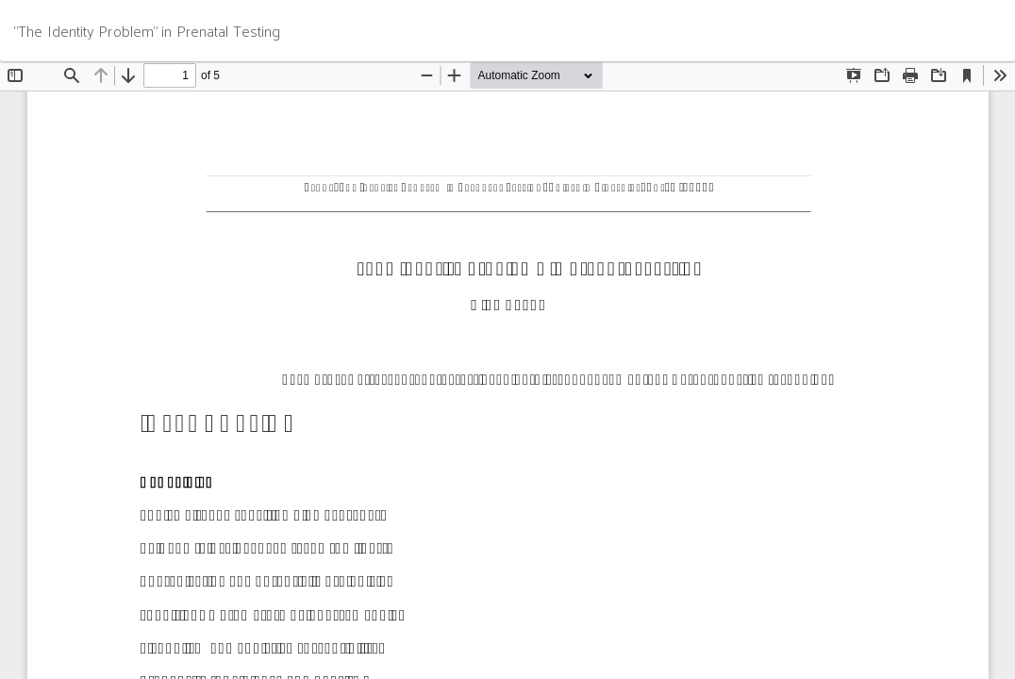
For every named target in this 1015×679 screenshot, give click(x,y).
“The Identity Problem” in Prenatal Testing (147, 30)
